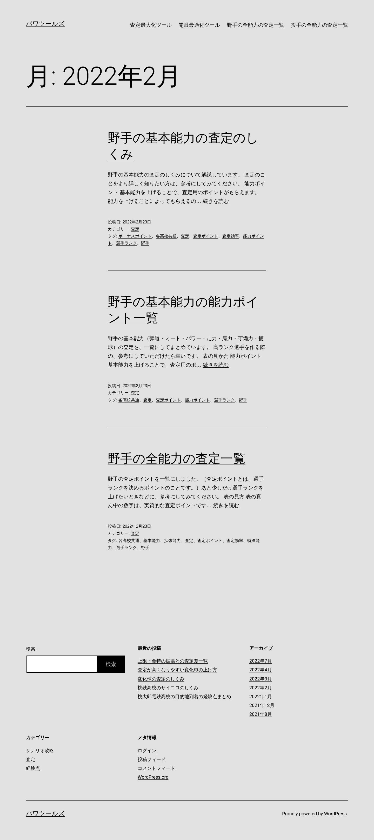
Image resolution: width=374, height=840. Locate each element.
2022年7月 (260, 661)
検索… (32, 648)
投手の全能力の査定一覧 (319, 25)
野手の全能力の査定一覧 (255, 25)
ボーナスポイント (135, 236)
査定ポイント (205, 236)
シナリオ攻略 (40, 750)
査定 (135, 229)
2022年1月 (260, 696)
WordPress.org (153, 777)
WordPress (335, 813)
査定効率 (230, 236)
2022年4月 (260, 669)
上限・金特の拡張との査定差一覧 (173, 661)
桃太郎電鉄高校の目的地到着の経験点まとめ (184, 696)
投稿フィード (152, 759)
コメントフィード (156, 768)
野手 (145, 243)
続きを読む (216, 201)
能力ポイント (197, 400)
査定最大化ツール (151, 25)
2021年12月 (262, 705)
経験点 (33, 768)
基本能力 (151, 540)
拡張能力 (172, 540)
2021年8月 (260, 714)
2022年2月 (260, 687)
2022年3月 (260, 679)
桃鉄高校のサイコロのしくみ (168, 687)
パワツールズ (45, 23)
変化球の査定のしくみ (161, 679)
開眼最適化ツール (199, 25)
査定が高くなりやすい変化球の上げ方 (177, 669)
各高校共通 (166, 236)
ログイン (147, 750)
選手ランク (126, 243)
